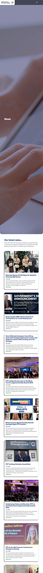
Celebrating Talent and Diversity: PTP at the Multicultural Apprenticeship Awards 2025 (20, 505)
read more (8, 287)
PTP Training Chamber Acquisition (18, 464)
